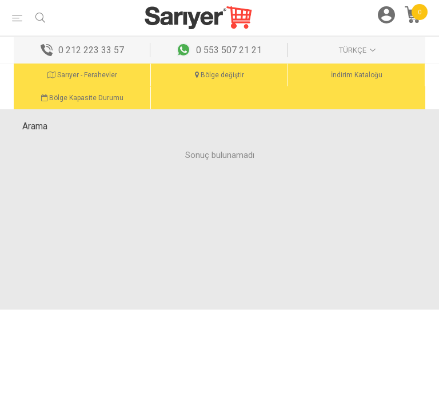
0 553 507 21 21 (229, 50)
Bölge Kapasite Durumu (82, 98)
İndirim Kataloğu (356, 75)
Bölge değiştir (219, 75)
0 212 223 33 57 (91, 50)
